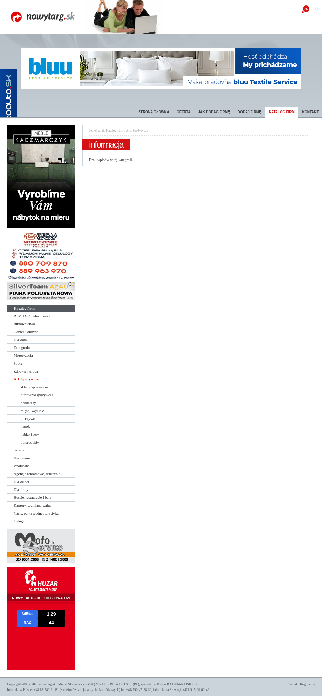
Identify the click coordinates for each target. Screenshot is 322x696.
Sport (18, 363)
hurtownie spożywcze (37, 395)
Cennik (293, 684)
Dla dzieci (21, 482)
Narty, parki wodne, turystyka (36, 513)
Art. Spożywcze (26, 379)
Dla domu (21, 340)
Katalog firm (282, 112)
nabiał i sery (30, 434)
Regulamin (307, 684)
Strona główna (153, 112)
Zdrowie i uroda (26, 371)
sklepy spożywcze (34, 387)
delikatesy (28, 403)
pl (306, 8)
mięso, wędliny (32, 411)
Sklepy (19, 450)
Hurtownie (22, 458)
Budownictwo (24, 324)
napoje (25, 426)
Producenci (22, 466)
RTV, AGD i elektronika (32, 316)
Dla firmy (21, 489)
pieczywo (28, 418)
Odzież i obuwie (26, 332)
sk (316, 8)
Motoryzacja (23, 355)
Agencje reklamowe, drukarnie (37, 474)
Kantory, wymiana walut (32, 505)
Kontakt (310, 112)
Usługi (19, 521)
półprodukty (30, 442)
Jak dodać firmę (214, 112)
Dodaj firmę (249, 112)
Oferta (183, 112)
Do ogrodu (22, 347)
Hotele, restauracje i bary (33, 497)
